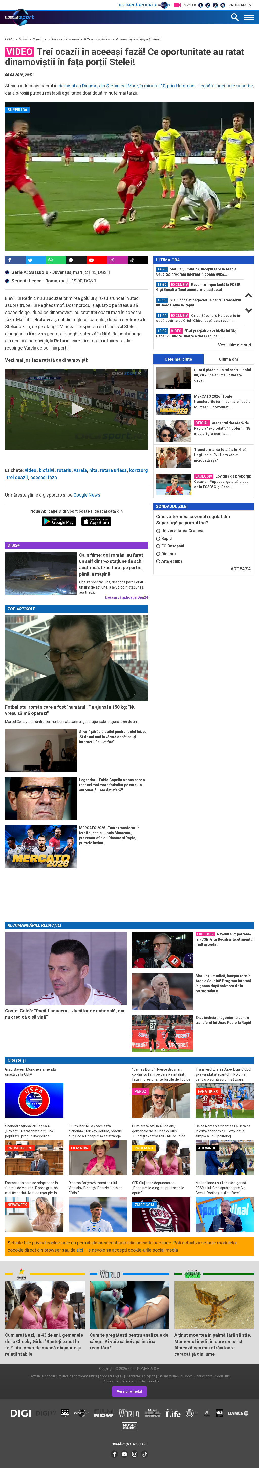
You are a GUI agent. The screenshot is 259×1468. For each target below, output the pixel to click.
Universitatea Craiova (179, 530)
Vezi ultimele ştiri (234, 345)
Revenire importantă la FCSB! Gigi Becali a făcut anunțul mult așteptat (198, 287)
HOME (9, 39)
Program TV (240, 5)
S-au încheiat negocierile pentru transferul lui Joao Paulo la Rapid (198, 302)
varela (80, 470)
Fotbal (23, 39)
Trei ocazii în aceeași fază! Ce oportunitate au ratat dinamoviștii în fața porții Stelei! (106, 39)
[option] (199, 272)
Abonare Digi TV (111, 1376)
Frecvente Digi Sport (140, 1376)
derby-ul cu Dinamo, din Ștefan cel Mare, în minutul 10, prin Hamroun (127, 85)
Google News (86, 495)
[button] (76, 408)
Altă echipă (169, 561)
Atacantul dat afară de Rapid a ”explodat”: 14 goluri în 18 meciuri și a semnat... (222, 428)
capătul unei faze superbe (227, 85)
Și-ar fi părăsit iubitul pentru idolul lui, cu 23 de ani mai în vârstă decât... (222, 375)
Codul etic (222, 1376)
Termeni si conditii (42, 1376)
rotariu (64, 470)
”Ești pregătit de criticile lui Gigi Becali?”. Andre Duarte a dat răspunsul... (197, 333)
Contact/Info (203, 1376)
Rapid (164, 538)
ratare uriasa (113, 470)
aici (79, 1250)
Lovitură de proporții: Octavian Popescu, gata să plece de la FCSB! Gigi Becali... (222, 481)
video (30, 470)
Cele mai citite (178, 359)
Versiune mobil (129, 1391)
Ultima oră (229, 359)
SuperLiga (40, 39)
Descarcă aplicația (144, 5)
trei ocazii (17, 477)
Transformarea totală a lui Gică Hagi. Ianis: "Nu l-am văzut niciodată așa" (220, 455)
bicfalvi (46, 470)
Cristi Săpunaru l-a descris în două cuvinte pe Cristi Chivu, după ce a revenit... (198, 318)
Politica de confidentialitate (77, 1376)
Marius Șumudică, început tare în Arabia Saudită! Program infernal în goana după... (196, 271)
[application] (76, 409)
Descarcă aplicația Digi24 (126, 597)
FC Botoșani (170, 546)
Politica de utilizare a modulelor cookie (130, 1381)
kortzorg (138, 470)
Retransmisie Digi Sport (175, 1376)
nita (93, 470)
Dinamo (166, 553)
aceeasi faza (43, 477)
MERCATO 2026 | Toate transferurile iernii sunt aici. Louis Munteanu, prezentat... (222, 401)
